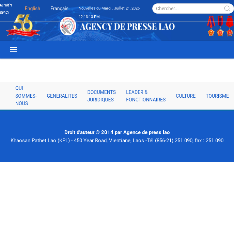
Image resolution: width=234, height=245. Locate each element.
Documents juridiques (102, 95)
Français (59, 8)
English (32, 8)
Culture (186, 96)
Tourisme (217, 96)
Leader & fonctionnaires (146, 95)
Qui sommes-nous (26, 95)
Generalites (62, 96)
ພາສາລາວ (6, 8)
